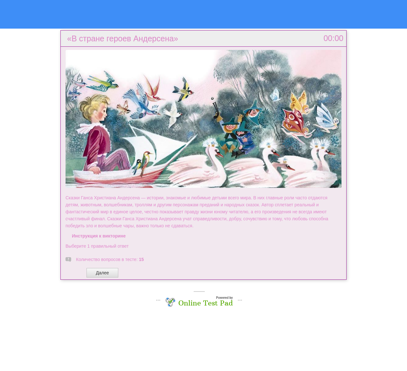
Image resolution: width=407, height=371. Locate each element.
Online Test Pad (205, 302)
